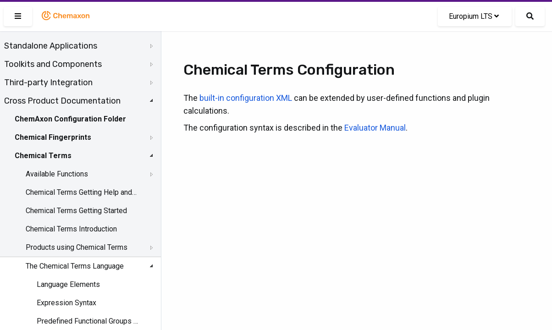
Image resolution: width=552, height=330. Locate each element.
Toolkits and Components (53, 64)
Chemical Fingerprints (53, 137)
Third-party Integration (48, 82)
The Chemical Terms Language (75, 266)
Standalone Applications (50, 46)
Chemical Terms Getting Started (76, 210)
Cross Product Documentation (62, 101)
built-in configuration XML (245, 98)
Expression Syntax (66, 302)
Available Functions (57, 174)
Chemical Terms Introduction (71, 229)
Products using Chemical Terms (76, 247)
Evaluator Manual (375, 127)
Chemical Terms (43, 155)
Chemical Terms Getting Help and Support (81, 192)
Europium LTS (474, 16)
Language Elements (68, 284)
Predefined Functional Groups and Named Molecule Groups (88, 321)
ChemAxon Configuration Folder (70, 119)
